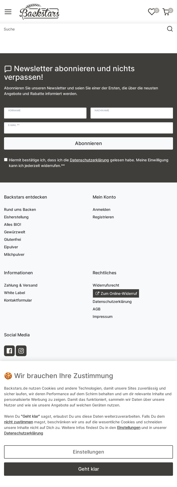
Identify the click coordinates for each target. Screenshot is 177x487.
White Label (14, 292)
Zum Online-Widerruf (116, 293)
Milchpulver (14, 254)
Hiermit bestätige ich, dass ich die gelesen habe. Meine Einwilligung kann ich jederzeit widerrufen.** (88, 163)
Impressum (102, 316)
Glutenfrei (12, 239)
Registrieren (103, 217)
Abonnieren (88, 143)
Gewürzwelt (14, 232)
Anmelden (101, 209)
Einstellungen (88, 452)
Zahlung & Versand (20, 285)
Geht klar (88, 469)
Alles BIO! (12, 224)
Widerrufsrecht (106, 285)
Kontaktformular (18, 300)
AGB (96, 309)
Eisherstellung (16, 217)
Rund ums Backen (20, 209)
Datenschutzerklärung (112, 301)
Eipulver (11, 247)
